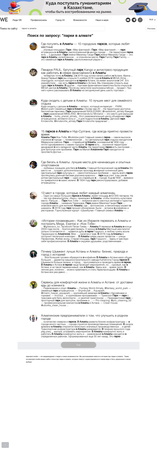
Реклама (151, 28)
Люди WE (17, 20)
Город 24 (60, 20)
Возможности (80, 20)
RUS (151, 20)
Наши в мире (102, 20)
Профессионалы (39, 20)
